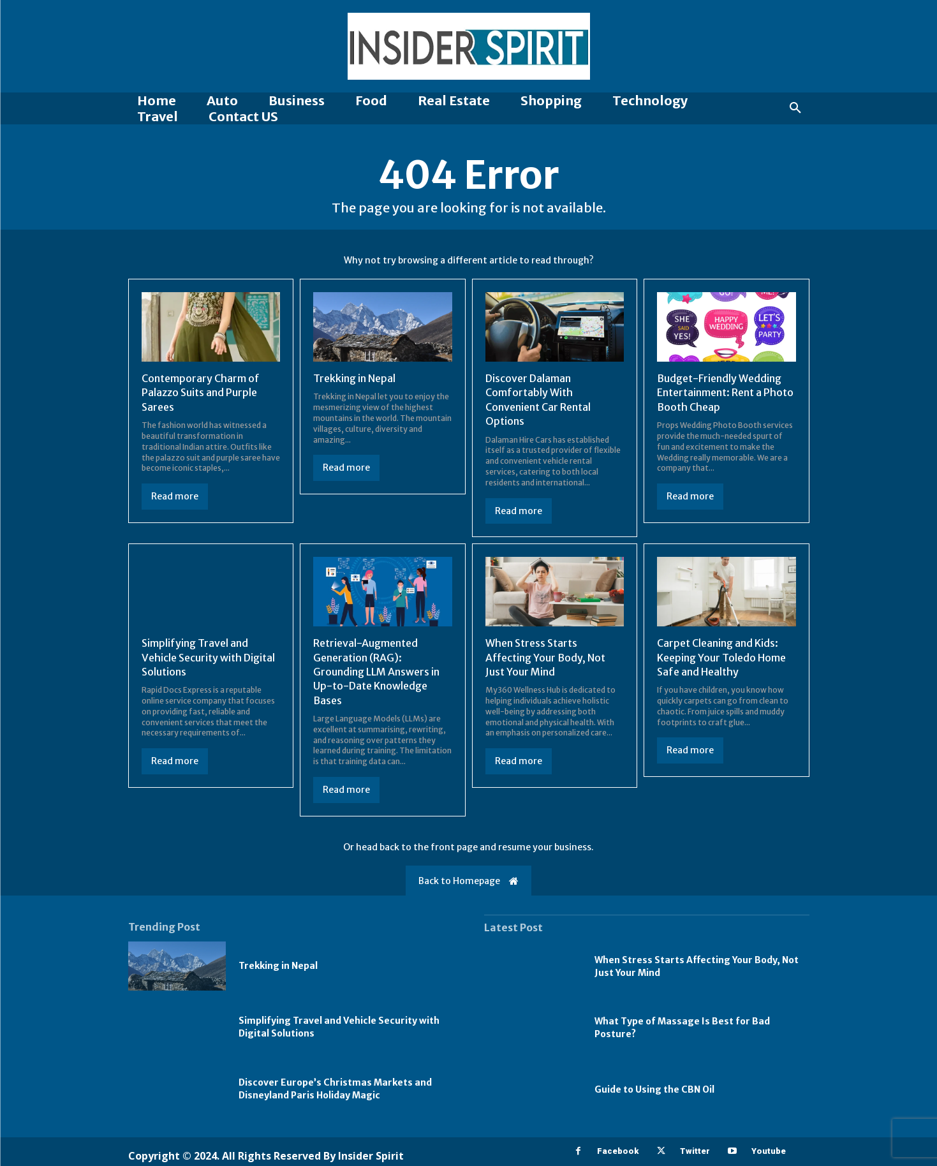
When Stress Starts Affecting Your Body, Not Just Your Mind (545, 657)
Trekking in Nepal (354, 378)
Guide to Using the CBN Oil (654, 1089)
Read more (174, 496)
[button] (795, 108)
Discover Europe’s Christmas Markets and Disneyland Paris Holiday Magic (335, 1089)
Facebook (617, 1151)
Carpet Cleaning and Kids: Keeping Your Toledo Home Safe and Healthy (721, 657)
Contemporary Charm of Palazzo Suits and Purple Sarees (201, 392)
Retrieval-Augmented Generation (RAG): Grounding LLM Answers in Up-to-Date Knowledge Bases (376, 672)
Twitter (695, 1151)
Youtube (768, 1151)
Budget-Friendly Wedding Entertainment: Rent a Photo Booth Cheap (725, 392)
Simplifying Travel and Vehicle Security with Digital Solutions (208, 657)
